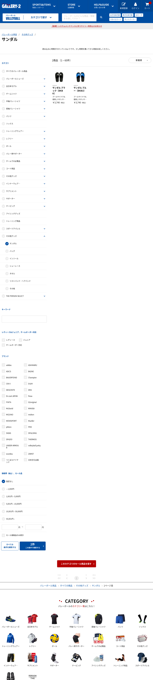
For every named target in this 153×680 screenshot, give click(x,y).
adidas (9, 341)
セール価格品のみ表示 (15, 505)
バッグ (12, 245)
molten (31, 391)
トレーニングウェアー (15, 125)
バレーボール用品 (9, 34)
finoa (30, 372)
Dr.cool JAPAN (12, 372)
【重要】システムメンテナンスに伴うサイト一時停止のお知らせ (76, 26)
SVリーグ (139, 15)
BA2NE (31, 347)
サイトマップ (13, 678)
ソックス (9, 118)
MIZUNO (9, 391)
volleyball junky (34, 422)
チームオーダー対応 (14, 327)
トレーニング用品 (13, 215)
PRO (30, 403)
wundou (9, 430)
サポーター (10, 193)
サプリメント (11, 185)
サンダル (13, 238)
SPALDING (32, 409)
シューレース (15, 260)
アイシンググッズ (13, 208)
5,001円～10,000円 (13, 474)
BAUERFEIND (11, 354)
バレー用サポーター (14, 148)
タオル (12, 267)
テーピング (10, 200)
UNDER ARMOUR (12, 423)
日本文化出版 (33, 436)
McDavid (9, 385)
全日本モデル (11, 80)
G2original (32, 378)
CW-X (8, 360)
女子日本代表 (115, 15)
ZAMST (31, 430)
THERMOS (32, 415)
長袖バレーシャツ (13, 103)
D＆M (30, 360)
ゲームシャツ (11, 88)
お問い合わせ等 (101, 5)
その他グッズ (27, 34)
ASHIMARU (32, 341)
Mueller (31, 397)
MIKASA (31, 385)
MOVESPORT (11, 397)
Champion (32, 354)
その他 (12, 282)
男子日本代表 (128, 15)
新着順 (139, 60)
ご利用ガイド (32, 673)
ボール (8, 140)
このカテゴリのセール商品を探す (76, 534)
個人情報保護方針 (123, 673)
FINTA (8, 378)
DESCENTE (10, 366)
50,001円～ (10, 489)
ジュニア (26, 322)
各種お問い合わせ (57, 673)
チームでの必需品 (13, 155)
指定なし (9, 452)
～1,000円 (10, 459)
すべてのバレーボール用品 (16, 65)
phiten (8, 403)
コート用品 (10, 163)
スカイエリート (115, 19)
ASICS (8, 347)
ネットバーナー (130, 19)
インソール (14, 252)
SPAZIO (9, 415)
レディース (10, 322)
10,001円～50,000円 (14, 482)
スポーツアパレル (13, 223)
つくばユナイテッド (12, 437)
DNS (30, 366)
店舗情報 (71, 5)
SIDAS (8, 409)
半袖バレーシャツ (13, 95)
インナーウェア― (13, 177)
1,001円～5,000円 (13, 467)
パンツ (8, 110)
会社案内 (81, 673)
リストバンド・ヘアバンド (20, 275)
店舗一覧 (11, 673)
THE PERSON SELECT (15, 290)
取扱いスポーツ (41, 5)
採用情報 (100, 673)
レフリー (9, 133)
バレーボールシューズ (15, 73)
